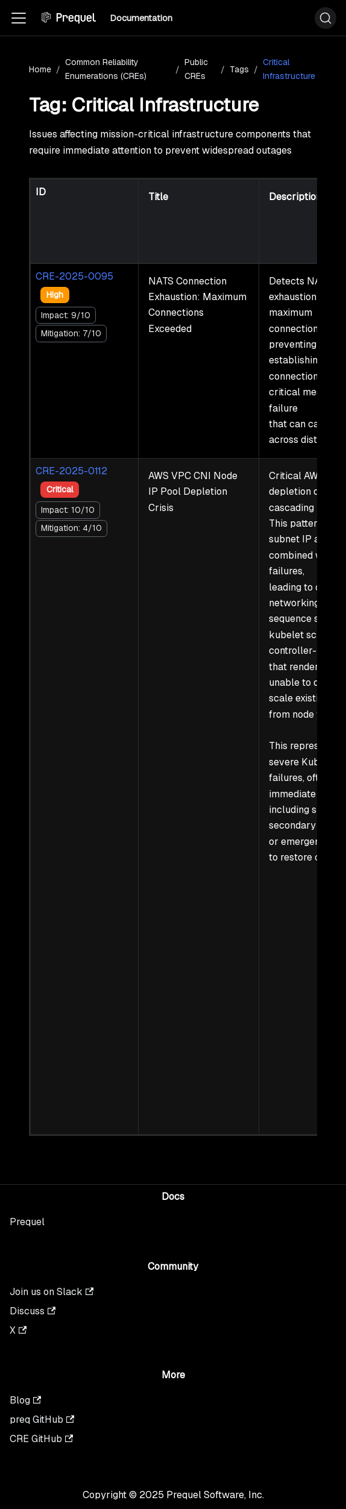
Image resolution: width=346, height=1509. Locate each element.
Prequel (27, 1222)
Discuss (32, 1311)
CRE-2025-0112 (71, 471)
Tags (239, 69)
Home (40, 69)
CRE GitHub (41, 1438)
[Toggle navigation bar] (19, 18)
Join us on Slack (51, 1291)
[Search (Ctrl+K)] (325, 18)
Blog (25, 1400)
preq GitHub (42, 1419)
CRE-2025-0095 (74, 276)
